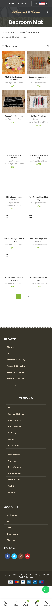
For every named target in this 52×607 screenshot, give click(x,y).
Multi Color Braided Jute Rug (13, 78)
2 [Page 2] (23, 296)
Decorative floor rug (14, 116)
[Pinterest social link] (27, 556)
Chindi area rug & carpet (13, 198)
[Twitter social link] (14, 556)
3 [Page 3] (28, 296)
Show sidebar (11, 46)
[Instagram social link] (21, 556)
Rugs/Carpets (38, 119)
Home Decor (18, 83)
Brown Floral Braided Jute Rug (14, 279)
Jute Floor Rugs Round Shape (14, 240)
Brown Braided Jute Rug (38, 279)
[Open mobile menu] (3, 12)
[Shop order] (48, 46)
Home (5, 32)
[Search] (48, 12)
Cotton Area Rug (38, 116)
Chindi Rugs (33, 122)
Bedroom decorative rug (38, 78)
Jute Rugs (8, 83)
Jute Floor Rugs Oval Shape (38, 240)
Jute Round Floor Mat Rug (38, 198)
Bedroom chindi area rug (38, 156)
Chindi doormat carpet (14, 156)
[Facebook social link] (7, 556)
